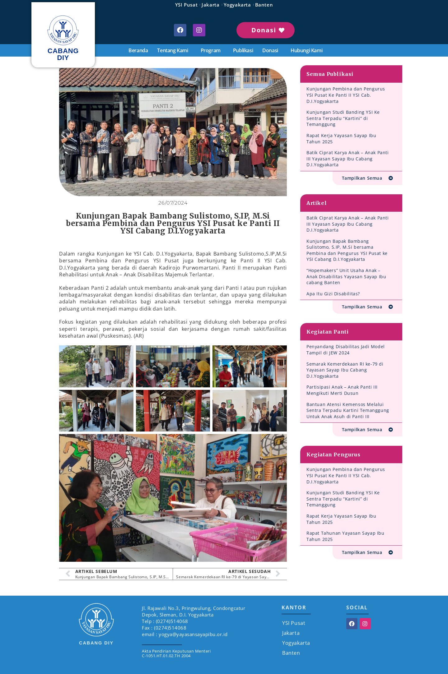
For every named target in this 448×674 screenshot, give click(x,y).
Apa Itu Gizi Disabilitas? (333, 294)
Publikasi (243, 50)
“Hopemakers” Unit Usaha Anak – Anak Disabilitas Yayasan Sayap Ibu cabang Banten (346, 276)
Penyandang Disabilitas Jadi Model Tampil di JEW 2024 (345, 350)
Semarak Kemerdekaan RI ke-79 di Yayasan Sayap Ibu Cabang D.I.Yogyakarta (345, 370)
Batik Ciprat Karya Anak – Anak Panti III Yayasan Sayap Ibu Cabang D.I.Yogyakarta (347, 159)
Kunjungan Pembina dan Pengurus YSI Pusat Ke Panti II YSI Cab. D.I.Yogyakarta (345, 95)
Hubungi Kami (306, 50)
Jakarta (210, 5)
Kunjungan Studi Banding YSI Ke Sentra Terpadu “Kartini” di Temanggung (343, 118)
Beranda (138, 50)
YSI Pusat (186, 5)
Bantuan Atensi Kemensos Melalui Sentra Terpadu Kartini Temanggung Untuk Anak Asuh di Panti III (347, 410)
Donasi (271, 50)
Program (212, 50)
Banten (264, 5)
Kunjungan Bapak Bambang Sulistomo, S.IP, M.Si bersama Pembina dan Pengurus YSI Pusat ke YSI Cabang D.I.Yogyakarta (347, 250)
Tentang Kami (174, 50)
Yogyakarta (237, 5)
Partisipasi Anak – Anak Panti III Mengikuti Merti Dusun (342, 390)
